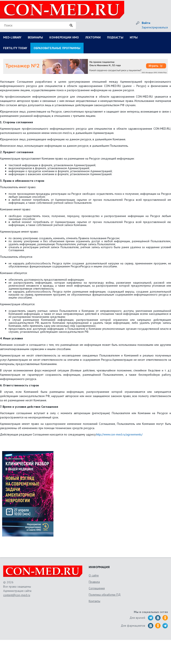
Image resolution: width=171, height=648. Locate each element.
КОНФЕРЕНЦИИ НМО (64, 37)
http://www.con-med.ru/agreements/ (119, 434)
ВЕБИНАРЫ (35, 37)
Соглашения (97, 588)
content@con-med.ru (16, 595)
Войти (146, 22)
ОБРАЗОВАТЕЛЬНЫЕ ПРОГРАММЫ (57, 48)
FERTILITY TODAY (15, 48)
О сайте (94, 575)
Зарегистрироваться (155, 27)
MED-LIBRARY (12, 37)
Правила (94, 582)
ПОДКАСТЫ (115, 37)
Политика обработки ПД (105, 595)
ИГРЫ (134, 37)
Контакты (94, 601)
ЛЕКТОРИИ (93, 37)
